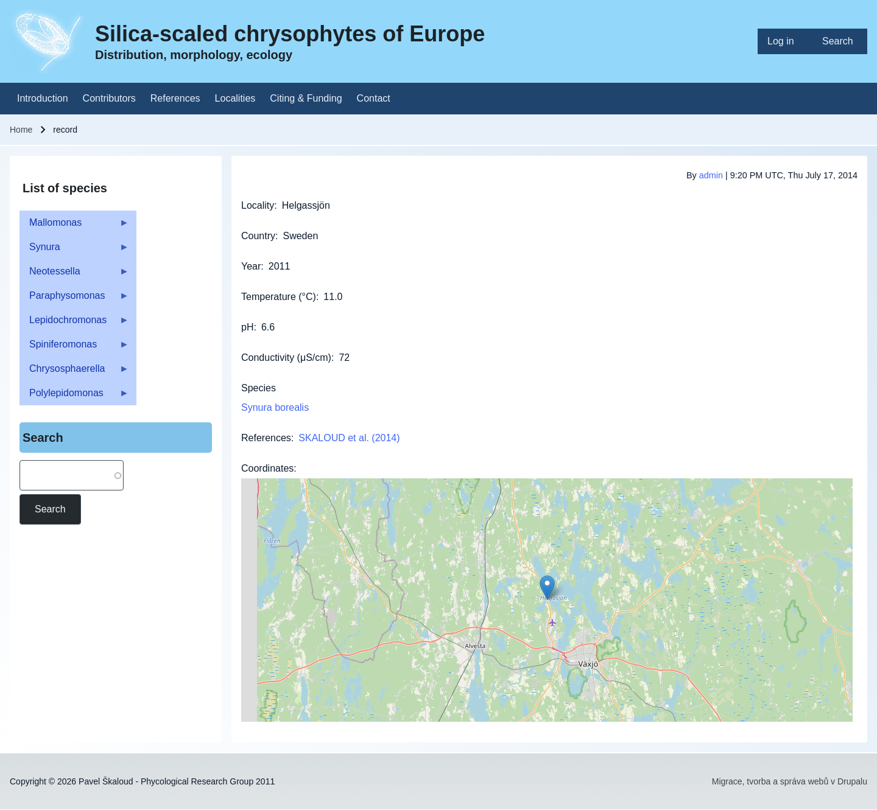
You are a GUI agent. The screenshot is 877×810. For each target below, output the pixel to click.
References (266, 438)
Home (21, 129)
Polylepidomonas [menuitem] (74, 396)
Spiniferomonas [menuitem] (74, 348)
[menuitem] (785, 41)
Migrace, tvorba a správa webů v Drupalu (789, 781)
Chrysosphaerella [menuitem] (74, 372)
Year (251, 266)
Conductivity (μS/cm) (286, 357)
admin (711, 175)
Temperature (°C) (278, 297)
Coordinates (267, 468)
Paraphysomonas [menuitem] (74, 299)
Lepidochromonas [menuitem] (74, 323)
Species (258, 388)
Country (258, 236)
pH (247, 327)
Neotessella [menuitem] (74, 275)
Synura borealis (275, 407)
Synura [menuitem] (74, 250)
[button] (547, 587)
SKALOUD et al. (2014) (349, 438)
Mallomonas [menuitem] (74, 226)
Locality (257, 205)
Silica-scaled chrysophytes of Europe (290, 33)
